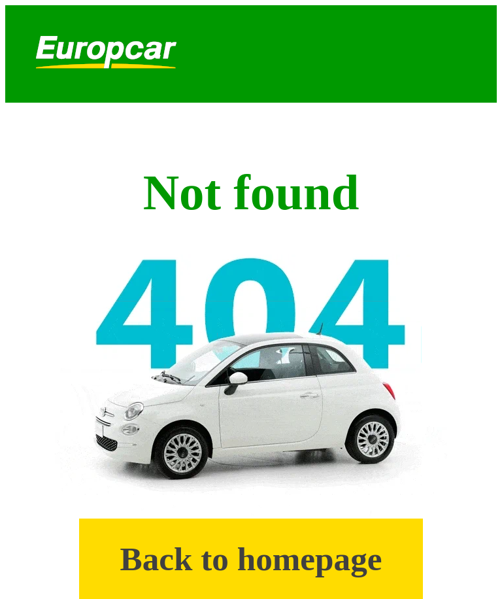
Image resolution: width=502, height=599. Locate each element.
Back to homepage (251, 558)
